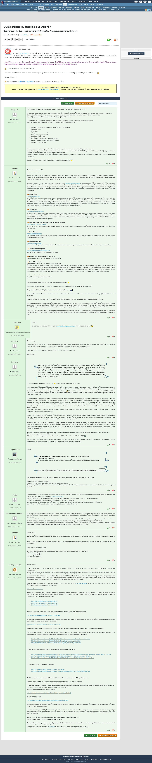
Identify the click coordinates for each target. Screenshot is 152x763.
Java (52, 5)
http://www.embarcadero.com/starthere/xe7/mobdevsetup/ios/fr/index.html (47, 704)
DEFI (100, 10)
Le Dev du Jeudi (82, 587)
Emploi (74, 2)
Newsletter (64, 2)
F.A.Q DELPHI (57, 10)
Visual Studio (90, 7)
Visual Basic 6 (106, 7)
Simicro (15, 172)
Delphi (41, 7)
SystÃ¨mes (100, 5)
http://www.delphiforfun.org (34, 237)
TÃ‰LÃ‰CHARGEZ (109, 10)
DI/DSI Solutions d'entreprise (19, 5)
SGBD (80, 5)
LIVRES (77, 10)
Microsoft (46, 5)
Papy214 (14, 114)
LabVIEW (61, 7)
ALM (39, 5)
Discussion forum (136, 53)
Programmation (72, 5)
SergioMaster (15, 453)
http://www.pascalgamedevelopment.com (38, 254)
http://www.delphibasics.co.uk (35, 215)
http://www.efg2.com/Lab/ (34, 247)
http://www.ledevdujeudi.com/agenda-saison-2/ (44, 607)
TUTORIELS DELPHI (68, 10)
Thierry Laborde (14, 569)
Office (86, 5)
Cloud (31, 5)
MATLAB (76, 7)
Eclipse (47, 7)
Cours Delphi (23, 55)
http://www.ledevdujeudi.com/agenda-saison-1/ (44, 605)
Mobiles (92, 5)
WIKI (117, 10)
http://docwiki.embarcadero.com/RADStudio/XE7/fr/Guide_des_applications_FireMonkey (55, 645)
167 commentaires (36, 36)
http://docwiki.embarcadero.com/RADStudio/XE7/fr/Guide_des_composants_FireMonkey (56, 646)
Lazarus (114, 7)
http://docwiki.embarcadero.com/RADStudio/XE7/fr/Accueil (43, 619)
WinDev (98, 7)
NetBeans (69, 7)
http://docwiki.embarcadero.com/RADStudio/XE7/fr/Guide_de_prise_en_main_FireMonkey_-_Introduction (60, 643)
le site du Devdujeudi (57, 500)
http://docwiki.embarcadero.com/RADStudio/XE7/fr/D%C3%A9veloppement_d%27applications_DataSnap (60, 675)
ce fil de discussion (26, 83)
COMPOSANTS (85, 10)
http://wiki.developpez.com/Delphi (65, 330)
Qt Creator (122, 7)
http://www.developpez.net (72, 187)
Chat (56, 2)
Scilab (82, 7)
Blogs (49, 2)
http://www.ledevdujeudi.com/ (35, 593)
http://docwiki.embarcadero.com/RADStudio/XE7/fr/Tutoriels (43, 629)
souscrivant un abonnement (48, 91)
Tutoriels (36, 2)
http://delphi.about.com (33, 200)
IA (35, 5)
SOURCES (94, 10)
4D (36, 7)
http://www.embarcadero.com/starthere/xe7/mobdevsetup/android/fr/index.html (49, 697)
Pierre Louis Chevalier (15, 517)
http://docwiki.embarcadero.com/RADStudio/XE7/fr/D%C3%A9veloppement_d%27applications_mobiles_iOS (61, 660)
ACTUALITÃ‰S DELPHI (33, 10)
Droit (90, 2)
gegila (14, 499)
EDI (65, 5)
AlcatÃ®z (24, 36)
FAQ (43, 2)
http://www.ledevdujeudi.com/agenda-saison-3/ (44, 609)
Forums (27, 2)
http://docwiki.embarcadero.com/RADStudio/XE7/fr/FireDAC (48, 673)
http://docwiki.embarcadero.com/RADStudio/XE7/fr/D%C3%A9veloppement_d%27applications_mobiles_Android (62, 662)
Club (96, 2)
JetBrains (54, 7)
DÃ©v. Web (58, 5)
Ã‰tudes (82, 2)
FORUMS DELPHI (46, 10)
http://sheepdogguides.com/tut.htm (36, 228)
